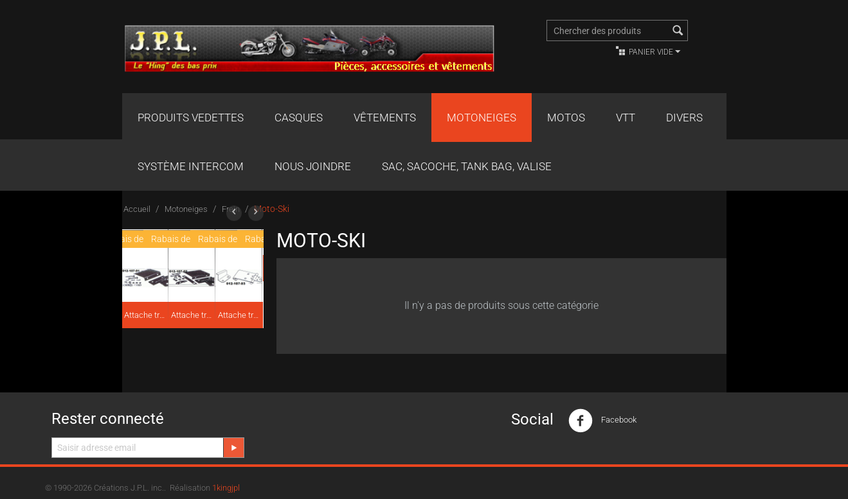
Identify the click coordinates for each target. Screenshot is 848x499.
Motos (566, 117)
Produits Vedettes (191, 117)
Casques (299, 117)
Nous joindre (313, 166)
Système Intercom (191, 166)
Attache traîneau (145, 315)
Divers (684, 117)
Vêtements (385, 117)
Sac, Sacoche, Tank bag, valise (467, 166)
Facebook (602, 420)
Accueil (136, 209)
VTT (625, 117)
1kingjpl (226, 488)
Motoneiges (481, 117)
